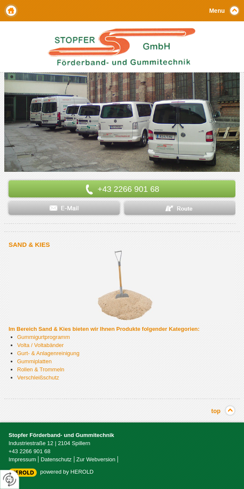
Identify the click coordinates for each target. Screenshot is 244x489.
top (215, 411)
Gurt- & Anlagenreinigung (48, 353)
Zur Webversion (96, 459)
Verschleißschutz (38, 377)
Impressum (22, 459)
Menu (217, 10)
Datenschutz (56, 459)
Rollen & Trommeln (41, 369)
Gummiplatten (34, 361)
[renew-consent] (9, 479)
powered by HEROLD (67, 472)
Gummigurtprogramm (43, 337)
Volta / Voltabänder (40, 345)
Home (11, 10)
